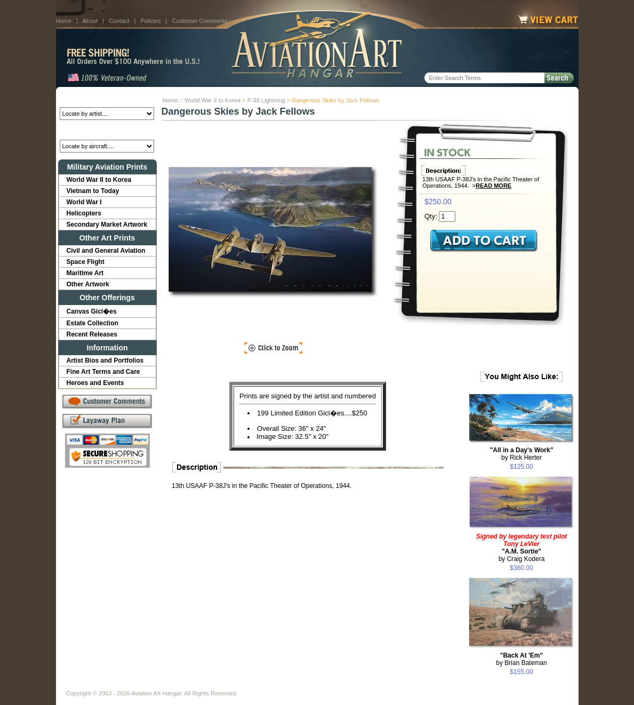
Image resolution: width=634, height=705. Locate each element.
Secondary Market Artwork (107, 224)
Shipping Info (289, 684)
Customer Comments (200, 21)
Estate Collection (92, 323)
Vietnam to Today (93, 191)
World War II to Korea (212, 100)
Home (63, 21)
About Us (107, 684)
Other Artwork (88, 284)
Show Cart (401, 684)
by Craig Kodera (521, 548)
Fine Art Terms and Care (103, 371)
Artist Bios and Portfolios (105, 360)
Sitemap (363, 684)
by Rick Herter (521, 453)
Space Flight (86, 262)
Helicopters (84, 213)
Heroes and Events (95, 383)
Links (252, 684)
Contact (119, 21)
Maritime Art (85, 273)
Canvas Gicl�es (92, 311)
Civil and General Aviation (106, 250)
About (90, 21)
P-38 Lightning (266, 100)
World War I (84, 202)
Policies (151, 21)
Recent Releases (92, 334)
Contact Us (147, 684)
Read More (493, 185)
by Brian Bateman (521, 659)
